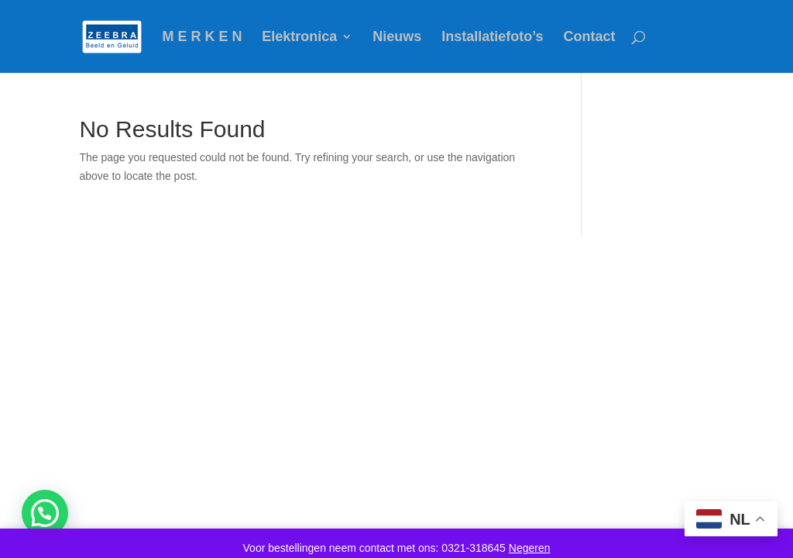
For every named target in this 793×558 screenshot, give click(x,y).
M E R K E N (202, 37)
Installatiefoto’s (492, 37)
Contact (589, 37)
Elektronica (299, 37)
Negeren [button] (530, 548)
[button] (45, 513)
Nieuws (396, 37)
